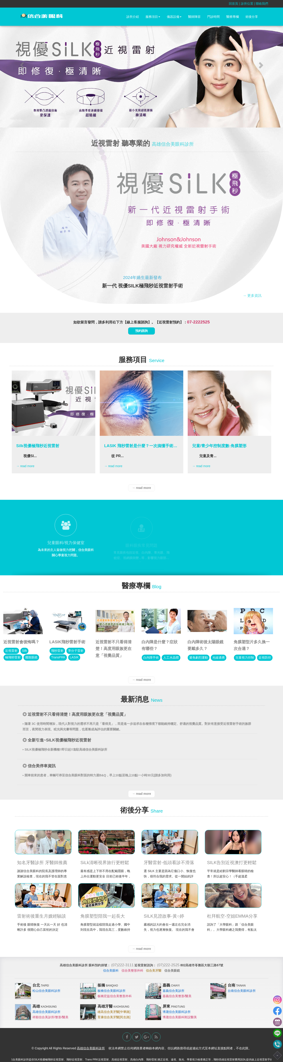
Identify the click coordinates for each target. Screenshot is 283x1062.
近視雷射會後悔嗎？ (21, 642)
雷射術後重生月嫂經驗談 (41, 916)
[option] (54, 422)
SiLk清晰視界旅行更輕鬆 (104, 862)
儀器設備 (174, 16)
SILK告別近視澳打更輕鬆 (232, 862)
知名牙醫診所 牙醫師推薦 (42, 862)
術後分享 (251, 16)
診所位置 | (248, 3)
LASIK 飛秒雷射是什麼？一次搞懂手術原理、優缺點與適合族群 (140, 446)
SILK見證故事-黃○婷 (164, 916)
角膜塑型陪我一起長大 (102, 916)
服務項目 (152, 16)
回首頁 (233, 3)
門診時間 (213, 16)
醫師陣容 (194, 16)
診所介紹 (132, 16)
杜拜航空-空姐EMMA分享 (232, 916)
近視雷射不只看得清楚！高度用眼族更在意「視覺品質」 (114, 649)
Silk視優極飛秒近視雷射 (37, 446)
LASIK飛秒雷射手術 (67, 642)
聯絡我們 (262, 3)
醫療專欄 (232, 16)
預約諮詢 (141, 331)
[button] (21, 64)
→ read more (25, 466)
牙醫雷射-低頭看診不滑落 (169, 862)
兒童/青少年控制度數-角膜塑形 (219, 446)
